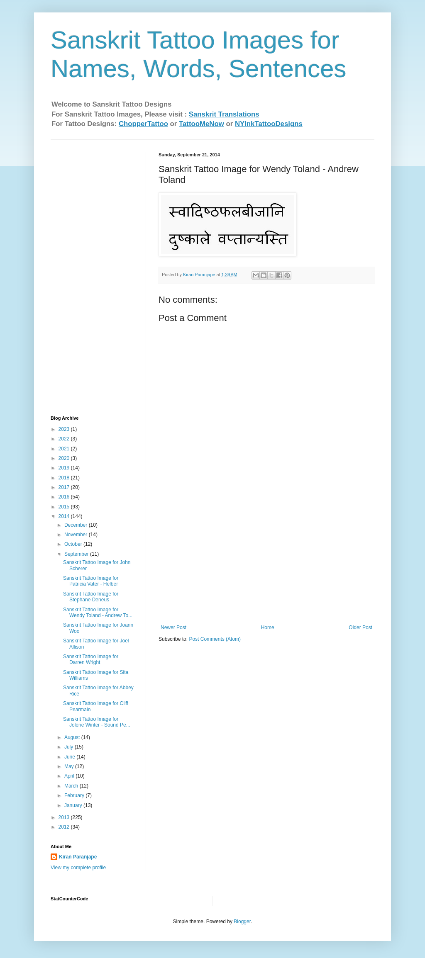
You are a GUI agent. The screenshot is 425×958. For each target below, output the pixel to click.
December (76, 525)
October (73, 544)
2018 (65, 478)
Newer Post (173, 627)
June (70, 757)
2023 (65, 429)
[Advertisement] (266, 562)
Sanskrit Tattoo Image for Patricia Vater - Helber (90, 581)
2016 (65, 497)
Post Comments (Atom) (215, 639)
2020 (65, 458)
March (72, 786)
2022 (65, 439)
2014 (65, 516)
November (76, 534)
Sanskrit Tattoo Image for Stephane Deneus (90, 597)
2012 (65, 827)
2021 (65, 449)
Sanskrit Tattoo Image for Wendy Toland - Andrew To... (97, 612)
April (70, 776)
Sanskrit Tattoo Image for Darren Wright (90, 659)
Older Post (360, 627)
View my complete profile (78, 867)
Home (267, 627)
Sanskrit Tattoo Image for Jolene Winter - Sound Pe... (96, 722)
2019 (65, 468)
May (69, 766)
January (73, 805)
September (77, 554)
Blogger (242, 921)
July (69, 747)
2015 (65, 507)
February (74, 795)
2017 (65, 487)
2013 (65, 817)
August (72, 737)
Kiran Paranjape (78, 857)
